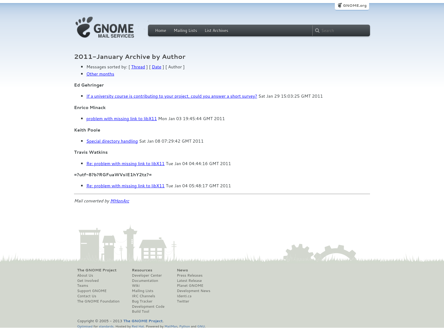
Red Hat (138, 326)
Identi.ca (184, 296)
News (182, 270)
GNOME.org (355, 5)
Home (160, 30)
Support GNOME (92, 290)
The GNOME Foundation (98, 301)
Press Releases (189, 275)
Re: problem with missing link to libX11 (125, 163)
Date (156, 67)
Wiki (136, 285)
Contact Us (86, 296)
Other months (100, 74)
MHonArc (119, 201)
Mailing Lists (185, 30)
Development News (193, 290)
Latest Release (189, 280)
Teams (82, 285)
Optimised (84, 326)
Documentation (145, 280)
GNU (201, 326)
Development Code (148, 306)
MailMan (170, 326)
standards (106, 326)
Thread (138, 67)
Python (184, 326)
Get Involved (88, 280)
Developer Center (147, 275)
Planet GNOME (190, 285)
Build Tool (140, 311)
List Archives (216, 30)
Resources (142, 270)
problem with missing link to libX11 (121, 119)
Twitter (183, 301)
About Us (85, 275)
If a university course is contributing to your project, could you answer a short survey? (171, 96)
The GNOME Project (97, 270)
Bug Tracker (142, 301)
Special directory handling (112, 141)
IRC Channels (143, 296)
